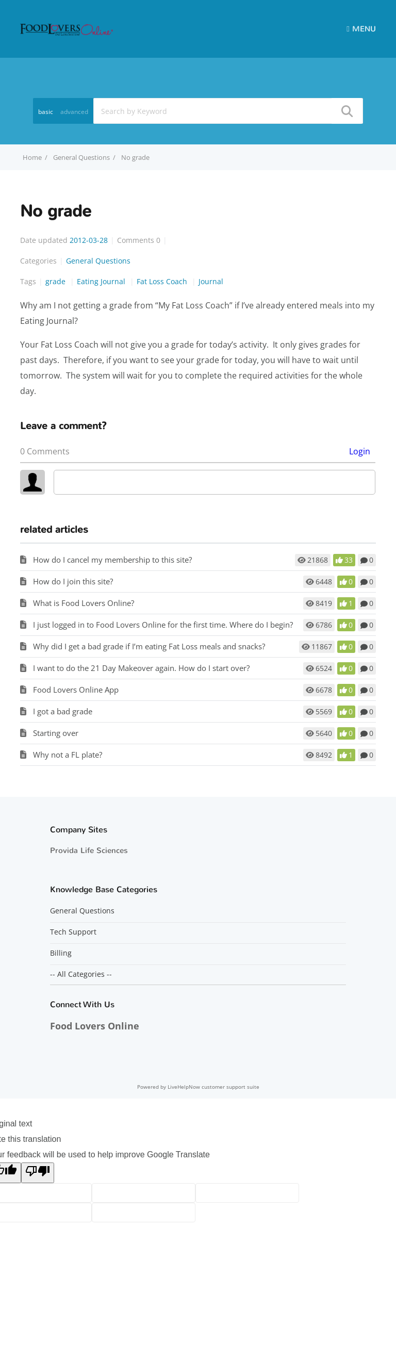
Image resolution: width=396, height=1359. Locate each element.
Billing (61, 953)
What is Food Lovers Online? (83, 603)
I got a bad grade (62, 711)
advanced (74, 111)
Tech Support (73, 932)
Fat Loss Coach (163, 281)
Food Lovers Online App (76, 689)
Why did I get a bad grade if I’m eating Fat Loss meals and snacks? (149, 646)
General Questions (81, 157)
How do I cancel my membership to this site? (112, 559)
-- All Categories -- (81, 974)
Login (359, 451)
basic (45, 111)
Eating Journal (102, 281)
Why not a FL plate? (67, 754)
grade (56, 281)
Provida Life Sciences (89, 850)
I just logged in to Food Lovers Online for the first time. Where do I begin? (163, 624)
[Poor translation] (37, 1172)
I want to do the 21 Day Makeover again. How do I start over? (141, 668)
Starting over (55, 733)
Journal (211, 281)
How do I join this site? (73, 581)
